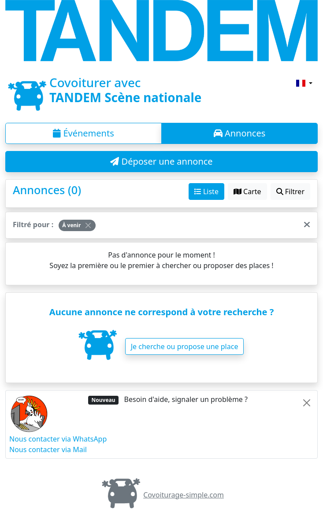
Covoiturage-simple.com (161, 495)
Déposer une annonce (161, 161)
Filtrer (290, 191)
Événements (83, 133)
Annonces (240, 133)
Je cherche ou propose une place (184, 346)
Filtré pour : (33, 224)
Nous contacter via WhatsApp (58, 439)
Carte (247, 191)
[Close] (88, 225)
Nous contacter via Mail (48, 449)
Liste (206, 191)
